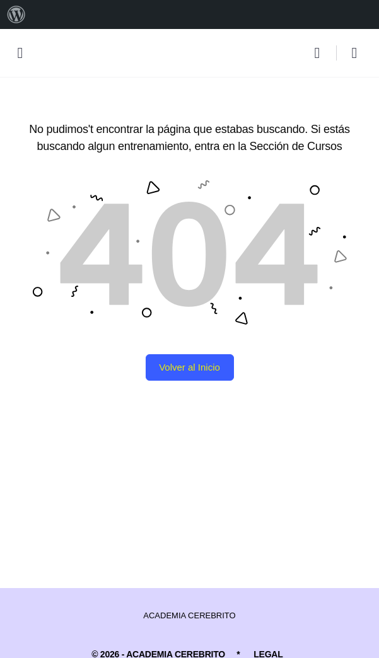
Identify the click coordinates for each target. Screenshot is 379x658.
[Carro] (355, 53)
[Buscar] (320, 53)
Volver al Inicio (189, 367)
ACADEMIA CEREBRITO (189, 615)
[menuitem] (16, 14)
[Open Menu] (20, 52)
